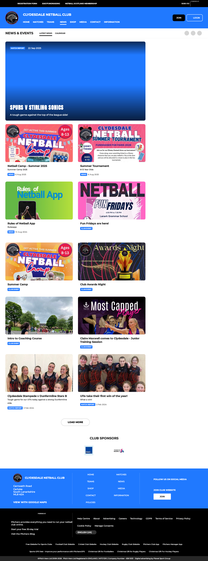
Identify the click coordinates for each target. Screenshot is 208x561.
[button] (26, 22)
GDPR (149, 518)
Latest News (45, 33)
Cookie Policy (84, 526)
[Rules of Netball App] (39, 201)
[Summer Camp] (39, 261)
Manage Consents (104, 526)
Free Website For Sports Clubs (39, 544)
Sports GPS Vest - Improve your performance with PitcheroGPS (57, 551)
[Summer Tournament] (111, 143)
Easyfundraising (51, 3)
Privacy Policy (183, 518)
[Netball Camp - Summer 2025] (39, 143)
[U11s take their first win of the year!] (111, 373)
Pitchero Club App (151, 544)
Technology (136, 518)
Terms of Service (164, 518)
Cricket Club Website (87, 544)
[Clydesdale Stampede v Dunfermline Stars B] (39, 373)
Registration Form (27, 3)
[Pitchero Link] (197, 5)
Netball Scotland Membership (81, 3)
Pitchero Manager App (172, 544)
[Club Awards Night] (111, 261)
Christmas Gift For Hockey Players (164, 551)
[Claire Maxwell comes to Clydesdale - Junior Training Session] (111, 316)
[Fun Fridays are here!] (111, 201)
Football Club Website (65, 544)
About (96, 518)
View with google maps (30, 502)
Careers (123, 518)
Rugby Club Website (131, 544)
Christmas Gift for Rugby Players (131, 551)
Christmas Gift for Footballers (101, 551)
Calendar (60, 33)
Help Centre (83, 518)
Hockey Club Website (109, 544)
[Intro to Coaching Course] (39, 316)
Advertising (109, 518)
